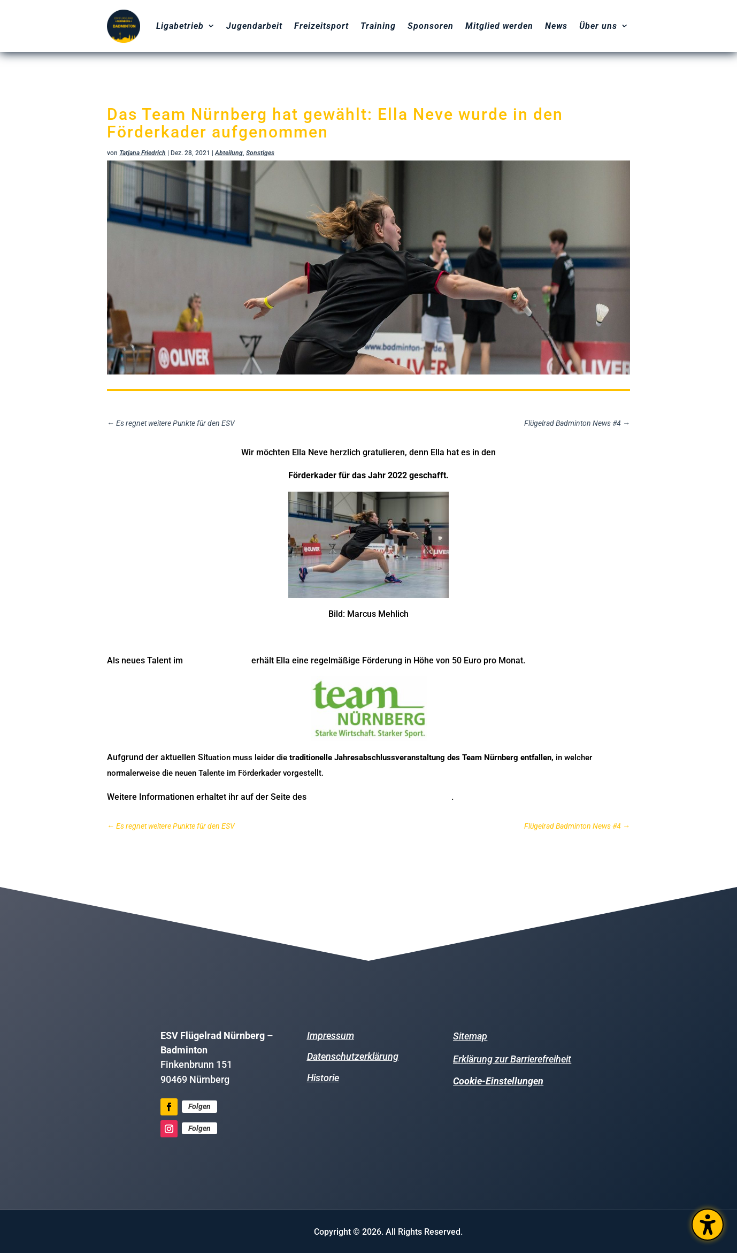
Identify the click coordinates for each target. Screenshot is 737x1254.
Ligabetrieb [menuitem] (180, 26)
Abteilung (229, 153)
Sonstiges (260, 153)
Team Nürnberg (217, 660)
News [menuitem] (556, 26)
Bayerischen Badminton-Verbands (380, 796)
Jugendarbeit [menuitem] (254, 26)
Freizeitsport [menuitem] (321, 26)
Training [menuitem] (378, 26)
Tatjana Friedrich (142, 153)
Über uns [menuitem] (598, 26)
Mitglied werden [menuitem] (499, 26)
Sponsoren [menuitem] (431, 26)
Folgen (199, 1106)
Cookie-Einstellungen (498, 1081)
